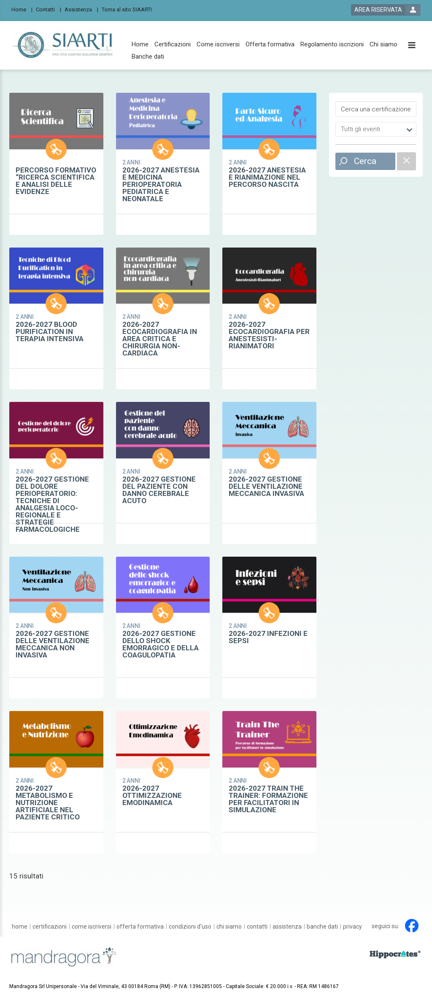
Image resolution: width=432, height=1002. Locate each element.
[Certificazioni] (172, 44)
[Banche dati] (148, 56)
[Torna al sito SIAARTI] (129, 9)
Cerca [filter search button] (365, 161)
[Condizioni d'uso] (190, 926)
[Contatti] (48, 9)
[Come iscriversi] (218, 44)
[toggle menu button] (412, 45)
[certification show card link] (56, 164)
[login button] (386, 10)
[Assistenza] (81, 9)
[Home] (21, 9)
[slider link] (395, 954)
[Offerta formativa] (270, 44)
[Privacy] (352, 926)
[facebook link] (411, 925)
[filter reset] (406, 161)
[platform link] (64, 45)
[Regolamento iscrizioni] (332, 44)
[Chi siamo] (383, 44)
